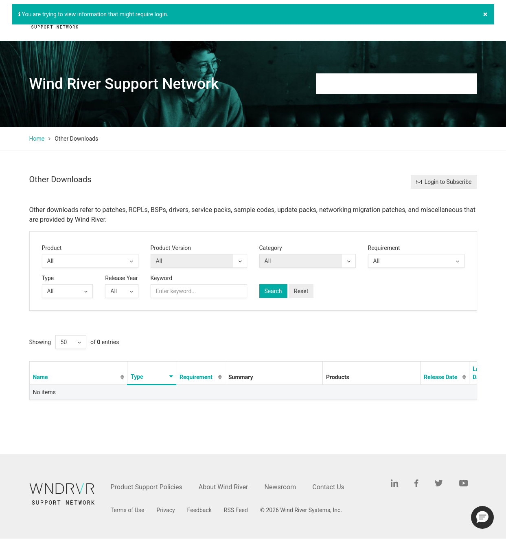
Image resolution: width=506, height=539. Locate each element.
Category (270, 248)
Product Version (171, 248)
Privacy (165, 510)
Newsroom (280, 487)
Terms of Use (128, 510)
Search (273, 291)
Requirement (384, 248)
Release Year (121, 278)
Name (40, 377)
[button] (482, 517)
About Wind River (223, 487)
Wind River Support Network (124, 84)
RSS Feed (236, 510)
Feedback (199, 510)
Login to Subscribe (444, 182)
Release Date (440, 377)
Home (37, 138)
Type (48, 278)
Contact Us (328, 487)
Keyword (162, 278)
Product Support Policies (146, 487)
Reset (301, 291)
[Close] (485, 14)
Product (52, 248)
